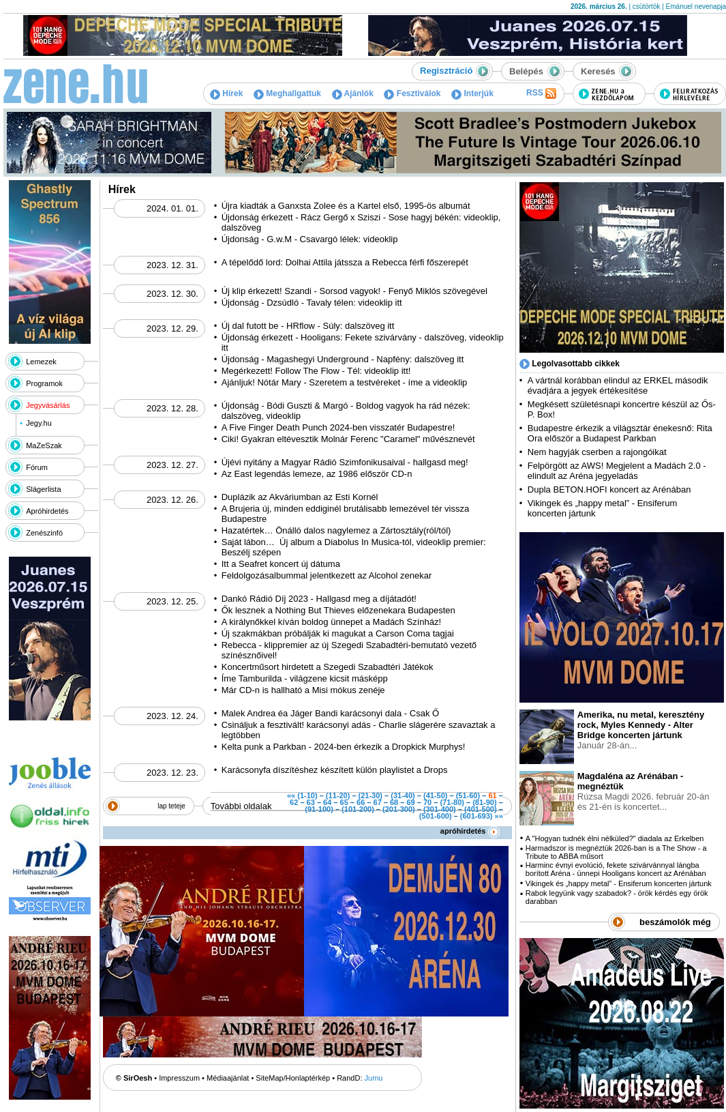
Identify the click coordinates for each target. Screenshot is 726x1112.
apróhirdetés (470, 831)
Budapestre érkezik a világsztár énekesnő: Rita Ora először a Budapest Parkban (620, 433)
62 (294, 802)
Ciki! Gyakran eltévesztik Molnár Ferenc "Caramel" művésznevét (348, 439)
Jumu (374, 1078)
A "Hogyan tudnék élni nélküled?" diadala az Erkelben (615, 838)
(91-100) (319, 809)
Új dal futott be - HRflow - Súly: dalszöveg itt (308, 326)
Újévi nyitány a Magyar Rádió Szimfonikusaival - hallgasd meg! (345, 462)
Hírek (226, 93)
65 (344, 802)
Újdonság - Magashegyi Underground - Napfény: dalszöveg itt (343, 359)
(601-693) (476, 816)
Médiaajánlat (228, 1078)
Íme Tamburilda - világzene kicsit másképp (305, 678)
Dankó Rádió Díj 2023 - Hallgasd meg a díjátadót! (319, 599)
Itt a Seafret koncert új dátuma (281, 564)
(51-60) (468, 795)
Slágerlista (43, 489)
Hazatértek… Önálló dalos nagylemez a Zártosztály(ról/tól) (336, 530)
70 (427, 802)
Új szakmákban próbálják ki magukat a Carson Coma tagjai (338, 633)
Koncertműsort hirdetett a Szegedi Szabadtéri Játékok (328, 667)
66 (361, 802)
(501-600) (435, 816)
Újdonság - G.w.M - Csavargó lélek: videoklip (310, 239)
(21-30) (370, 795)
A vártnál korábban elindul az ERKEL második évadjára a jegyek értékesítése (618, 385)
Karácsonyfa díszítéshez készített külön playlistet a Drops (335, 770)
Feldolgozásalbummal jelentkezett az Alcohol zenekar (327, 575)
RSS (541, 93)
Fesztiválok (412, 93)
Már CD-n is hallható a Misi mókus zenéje (303, 690)
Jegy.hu (39, 423)
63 (311, 802)
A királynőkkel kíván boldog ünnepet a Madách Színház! (331, 622)
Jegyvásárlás (48, 405)
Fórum (37, 467)
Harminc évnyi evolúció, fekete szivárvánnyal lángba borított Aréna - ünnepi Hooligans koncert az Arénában (616, 869)
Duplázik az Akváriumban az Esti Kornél (300, 497)
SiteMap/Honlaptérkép (293, 1078)
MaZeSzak (44, 445)
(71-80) (452, 802)
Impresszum (179, 1078)
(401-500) (480, 809)
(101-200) (358, 809)
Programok (44, 383)
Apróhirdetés (47, 511)
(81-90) (484, 802)
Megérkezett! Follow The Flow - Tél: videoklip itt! (316, 371)
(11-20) (338, 795)
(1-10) (307, 795)
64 (327, 802)
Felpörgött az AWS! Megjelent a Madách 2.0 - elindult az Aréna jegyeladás (617, 470)
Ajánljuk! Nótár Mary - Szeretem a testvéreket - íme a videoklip (345, 382)
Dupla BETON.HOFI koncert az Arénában (610, 489)
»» (499, 816)
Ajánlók (353, 93)
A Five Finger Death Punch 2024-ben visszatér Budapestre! (338, 427)
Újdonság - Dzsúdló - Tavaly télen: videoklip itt (312, 302)
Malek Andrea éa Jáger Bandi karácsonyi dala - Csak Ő (330, 713)
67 (378, 802)
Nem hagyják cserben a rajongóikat (597, 452)
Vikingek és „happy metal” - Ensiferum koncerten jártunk (619, 883)
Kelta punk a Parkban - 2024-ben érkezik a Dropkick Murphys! (344, 747)
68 (394, 802)
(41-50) (435, 795)
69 (410, 802)
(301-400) (439, 809)
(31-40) (402, 795)
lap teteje (171, 806)
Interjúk (472, 93)
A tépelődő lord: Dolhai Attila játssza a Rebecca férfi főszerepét (345, 262)
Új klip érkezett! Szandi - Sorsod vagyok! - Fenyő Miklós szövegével (354, 291)
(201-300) (398, 809)
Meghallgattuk (287, 93)
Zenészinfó (44, 533)
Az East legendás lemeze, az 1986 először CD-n (317, 474)
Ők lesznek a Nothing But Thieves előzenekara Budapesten (338, 610)
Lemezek (41, 361)
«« (291, 795)
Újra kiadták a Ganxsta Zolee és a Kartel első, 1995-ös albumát (346, 206)
